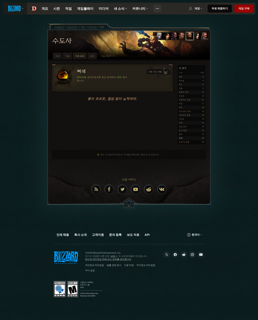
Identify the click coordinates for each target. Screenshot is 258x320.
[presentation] (15, 9)
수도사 (62, 40)
